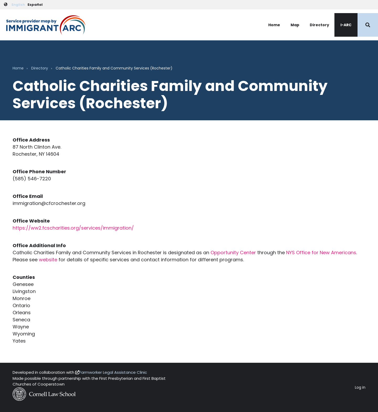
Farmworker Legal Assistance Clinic (113, 372)
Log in (360, 387)
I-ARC (345, 25)
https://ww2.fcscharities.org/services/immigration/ (73, 228)
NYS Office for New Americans (321, 252)
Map (295, 25)
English (18, 4)
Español (35, 4)
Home (274, 25)
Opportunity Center (233, 252)
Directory (319, 25)
